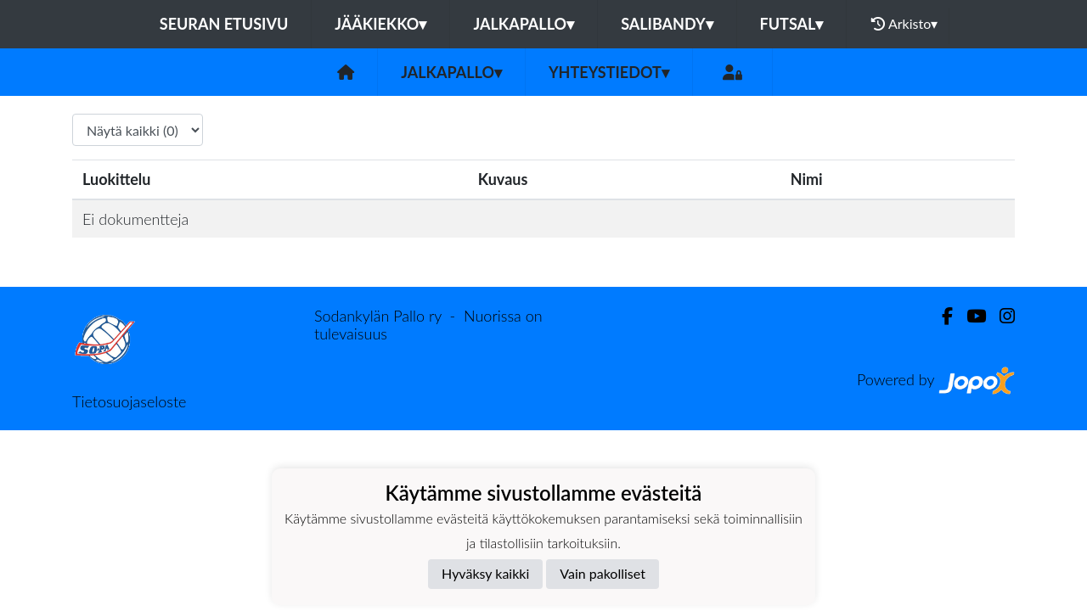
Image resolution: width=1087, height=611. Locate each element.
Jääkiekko (380, 23)
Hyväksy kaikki (485, 573)
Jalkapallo (523, 23)
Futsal (792, 23)
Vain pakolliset (602, 573)
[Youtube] (969, 316)
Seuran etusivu (224, 23)
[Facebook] (940, 316)
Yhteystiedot (609, 72)
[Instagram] (1000, 316)
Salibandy (666, 23)
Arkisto (904, 24)
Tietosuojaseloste (129, 401)
